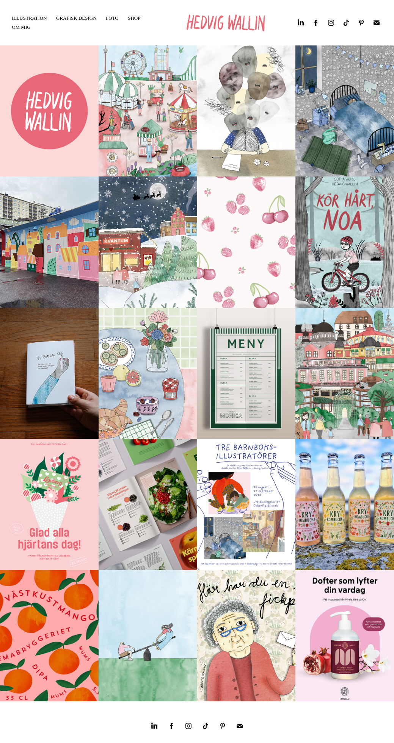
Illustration (29, 18)
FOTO (112, 18)
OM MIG (21, 27)
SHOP (134, 18)
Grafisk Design (76, 18)
